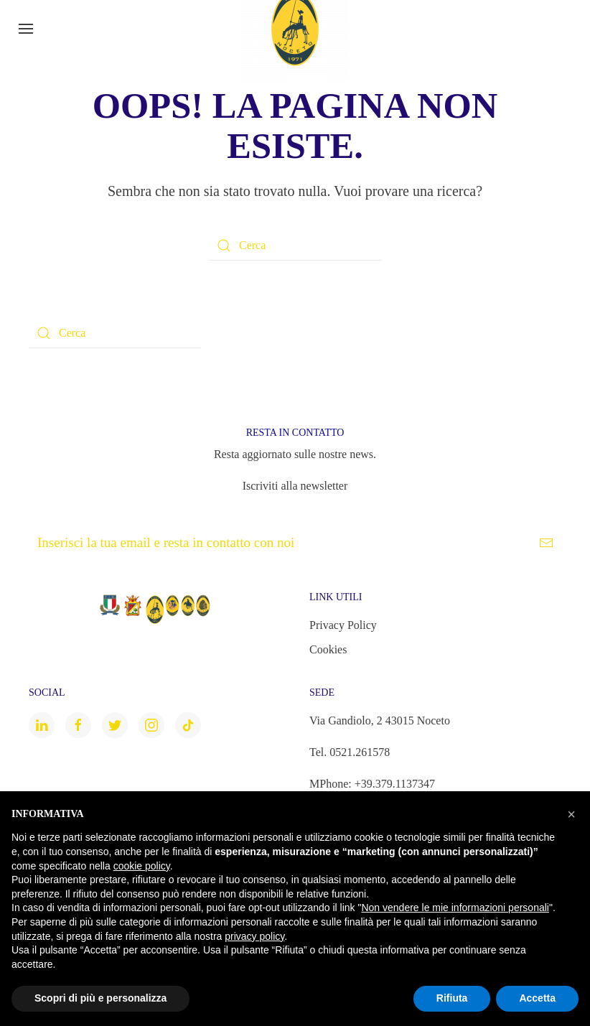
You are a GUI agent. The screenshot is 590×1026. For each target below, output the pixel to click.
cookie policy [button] (141, 866)
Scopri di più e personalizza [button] (100, 998)
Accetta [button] (537, 998)
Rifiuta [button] (452, 998)
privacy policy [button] (254, 936)
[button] (571, 814)
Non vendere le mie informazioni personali (454, 907)
